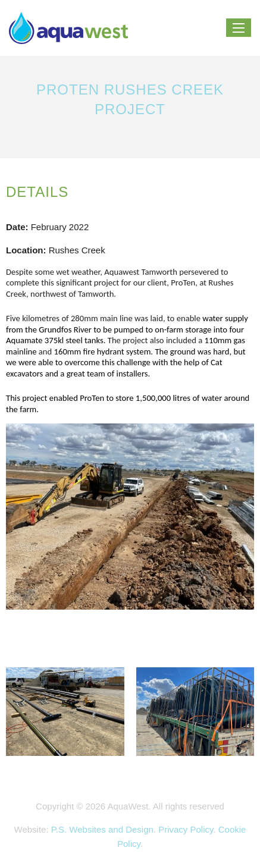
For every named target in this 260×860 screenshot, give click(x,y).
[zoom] (130, 522)
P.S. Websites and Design (102, 829)
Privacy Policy (185, 829)
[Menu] (239, 28)
